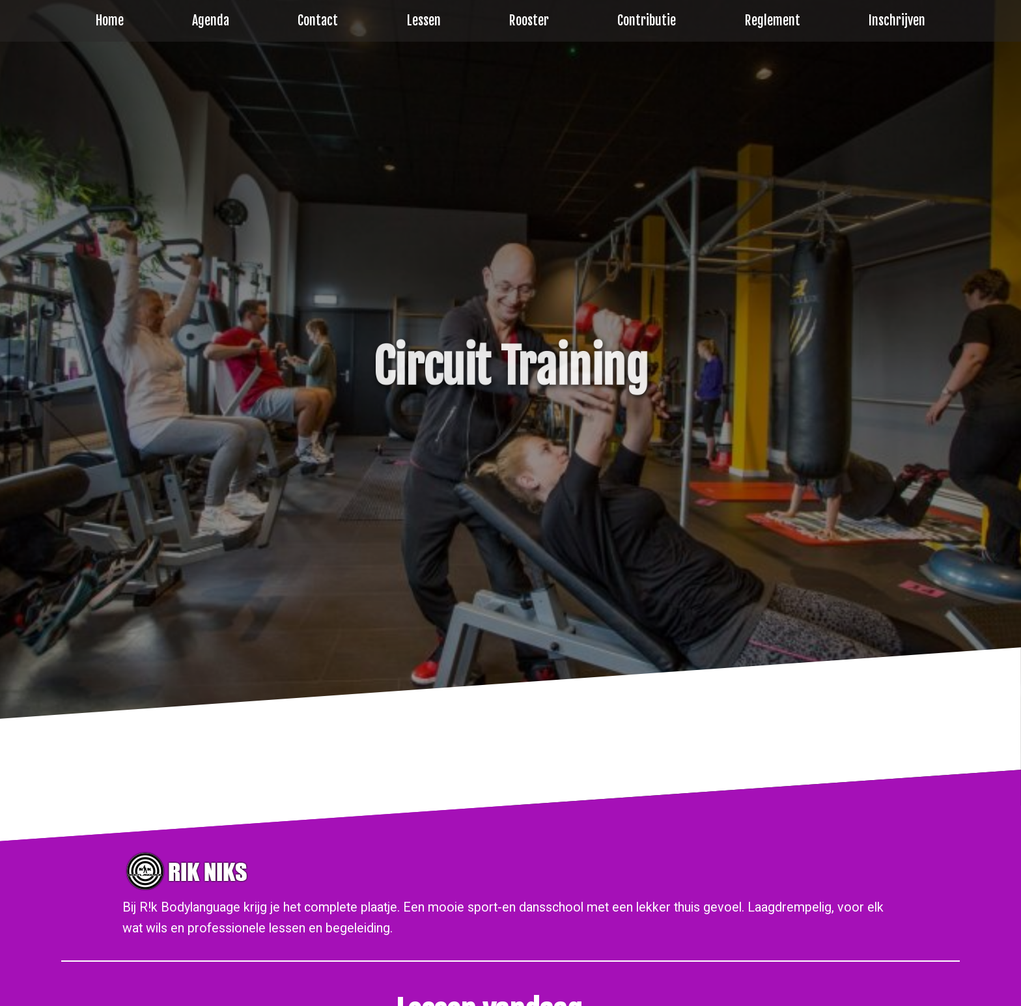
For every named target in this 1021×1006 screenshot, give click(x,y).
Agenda (210, 20)
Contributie (646, 20)
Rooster (529, 20)
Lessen (424, 20)
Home (110, 20)
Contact (318, 20)
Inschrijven (897, 20)
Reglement (772, 20)
